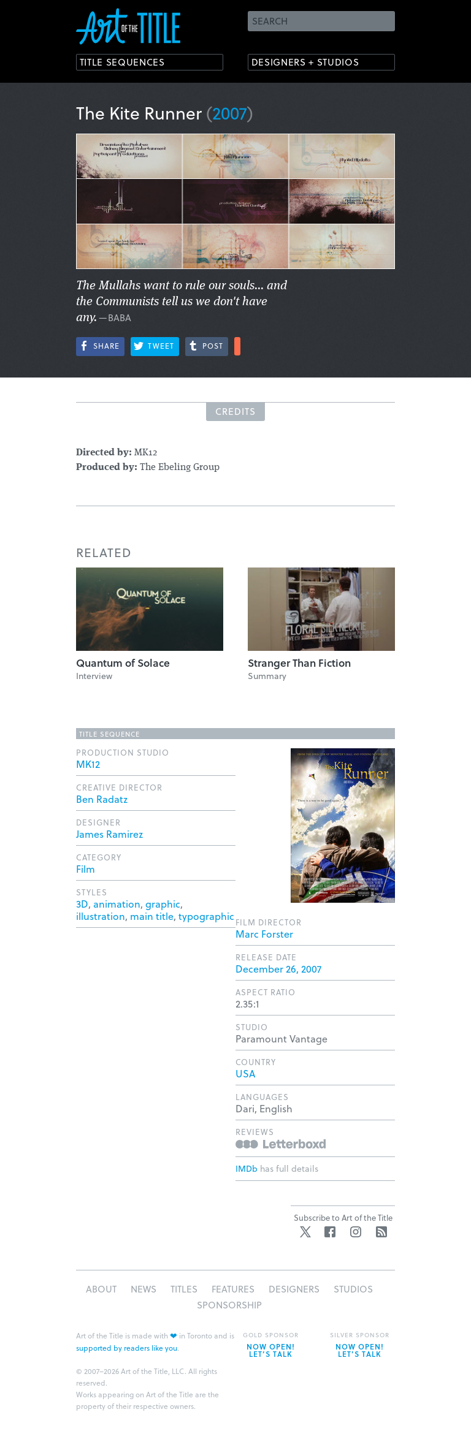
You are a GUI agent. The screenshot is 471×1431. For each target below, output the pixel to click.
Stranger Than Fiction (299, 662)
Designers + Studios (313, 63)
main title (152, 916)
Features (233, 1289)
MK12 (88, 764)
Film (85, 869)
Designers (294, 1289)
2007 (229, 112)
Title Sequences (127, 63)
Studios (353, 1289)
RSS (381, 1231)
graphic (162, 904)
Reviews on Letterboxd (281, 1143)
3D (82, 904)
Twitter (305, 1231)
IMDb (247, 1168)
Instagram (355, 1231)
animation (116, 904)
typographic (206, 916)
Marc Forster (264, 934)
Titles (183, 1289)
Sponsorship (229, 1304)
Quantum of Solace (123, 662)
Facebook (330, 1231)
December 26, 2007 (278, 969)
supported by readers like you (126, 1347)
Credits (235, 411)
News (143, 1289)
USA (245, 1073)
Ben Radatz (102, 799)
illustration (100, 916)
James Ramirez (109, 834)
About (101, 1289)
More (237, 346)
